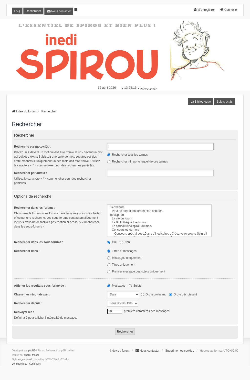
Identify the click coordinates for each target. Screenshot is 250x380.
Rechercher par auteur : (30, 173)
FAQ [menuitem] (17, 11)
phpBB (31, 350)
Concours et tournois (159, 230)
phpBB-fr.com (31, 355)
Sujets (135, 285)
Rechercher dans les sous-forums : (38, 242)
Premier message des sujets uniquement (136, 271)
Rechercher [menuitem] (33, 11)
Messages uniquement (124, 258)
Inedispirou (159, 215)
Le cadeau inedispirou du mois (159, 226)
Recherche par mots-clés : (32, 146)
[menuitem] (58, 11)
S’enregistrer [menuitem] (204, 9)
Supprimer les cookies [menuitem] (179, 350)
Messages (116, 285)
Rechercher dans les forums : (34, 207)
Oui (111, 242)
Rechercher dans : (27, 251)
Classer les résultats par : (32, 294)
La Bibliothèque (201, 101)
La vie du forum (159, 218)
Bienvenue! (159, 207)
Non (125, 242)
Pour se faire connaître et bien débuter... (159, 211)
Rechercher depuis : (28, 303)
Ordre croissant (153, 294)
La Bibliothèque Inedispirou (159, 222)
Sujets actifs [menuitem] (224, 101)
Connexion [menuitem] (229, 9)
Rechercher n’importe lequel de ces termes (137, 161)
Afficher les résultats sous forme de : (40, 285)
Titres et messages (121, 251)
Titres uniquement (121, 264)
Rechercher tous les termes (127, 154)
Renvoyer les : (24, 312)
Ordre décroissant (183, 294)
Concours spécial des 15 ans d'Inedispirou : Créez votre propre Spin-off (159, 234)
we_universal (25, 359)
